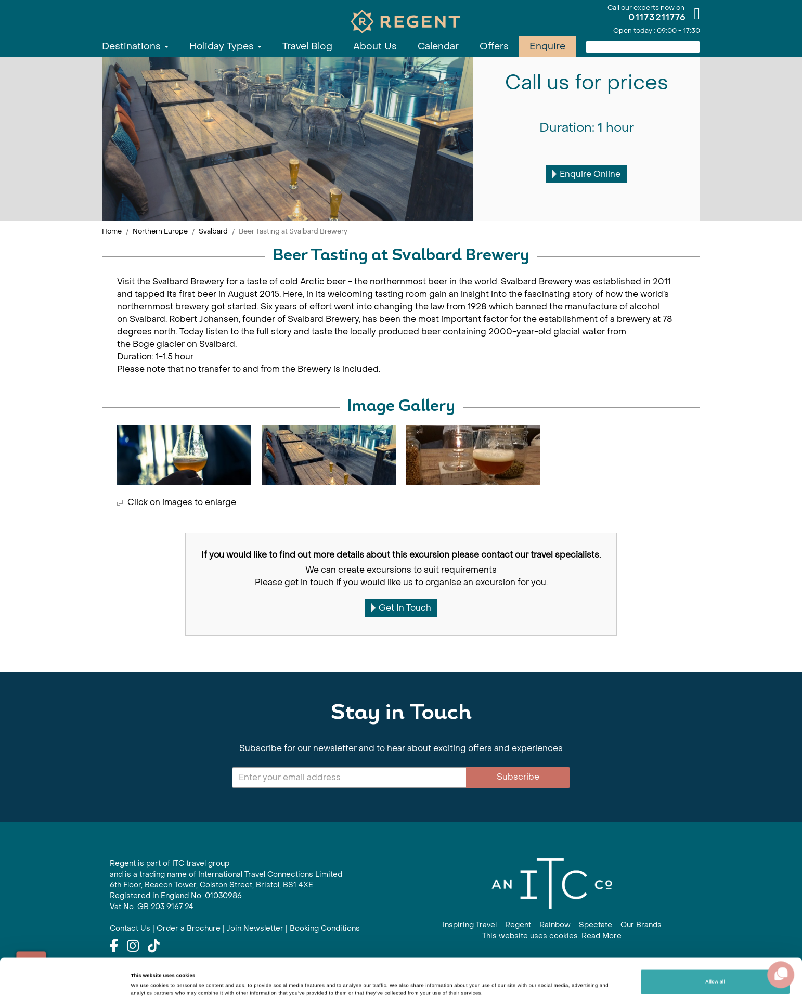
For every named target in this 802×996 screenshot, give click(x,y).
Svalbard (213, 231)
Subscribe (518, 776)
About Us (375, 47)
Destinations (135, 47)
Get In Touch (401, 607)
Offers (494, 47)
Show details (146, 974)
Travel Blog (307, 47)
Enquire (547, 47)
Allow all (715, 944)
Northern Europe (160, 231)
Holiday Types (225, 47)
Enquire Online (586, 174)
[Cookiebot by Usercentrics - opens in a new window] (67, 979)
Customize (715, 971)
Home (112, 231)
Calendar (438, 47)
